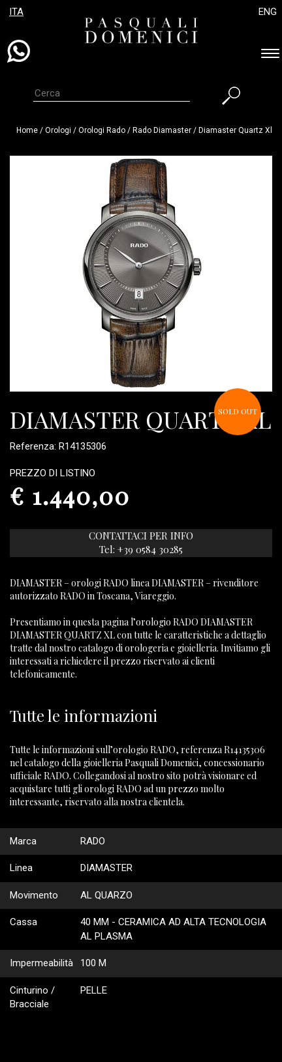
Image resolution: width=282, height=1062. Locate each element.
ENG (267, 12)
